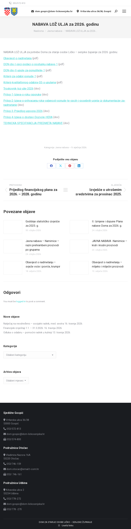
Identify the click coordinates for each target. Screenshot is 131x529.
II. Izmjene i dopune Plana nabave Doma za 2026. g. (107, 223)
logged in (21, 301)
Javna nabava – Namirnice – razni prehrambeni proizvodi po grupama (42, 245)
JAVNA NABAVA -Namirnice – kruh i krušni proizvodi (109, 243)
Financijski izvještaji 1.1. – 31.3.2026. (23, 328)
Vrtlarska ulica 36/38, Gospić (93, 11)
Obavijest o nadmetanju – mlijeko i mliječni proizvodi (107, 264)
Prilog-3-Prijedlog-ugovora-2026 (23, 111)
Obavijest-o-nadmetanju (17, 58)
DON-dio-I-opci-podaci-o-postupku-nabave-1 (30, 64)
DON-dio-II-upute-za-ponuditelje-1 (24, 70)
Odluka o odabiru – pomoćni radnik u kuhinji (27, 332)
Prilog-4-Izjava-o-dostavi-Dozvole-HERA (28, 117)
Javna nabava (62, 147)
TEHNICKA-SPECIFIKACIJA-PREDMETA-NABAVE (33, 123)
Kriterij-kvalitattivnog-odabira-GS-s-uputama (29, 82)
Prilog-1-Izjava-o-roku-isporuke (22, 94)
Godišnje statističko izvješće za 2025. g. (43, 223)
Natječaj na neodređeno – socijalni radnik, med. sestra (33, 323)
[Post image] (12, 227)
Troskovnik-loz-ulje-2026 (18, 88)
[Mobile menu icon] (124, 11)
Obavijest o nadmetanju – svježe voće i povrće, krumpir (43, 264)
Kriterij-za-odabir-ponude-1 (19, 76)
